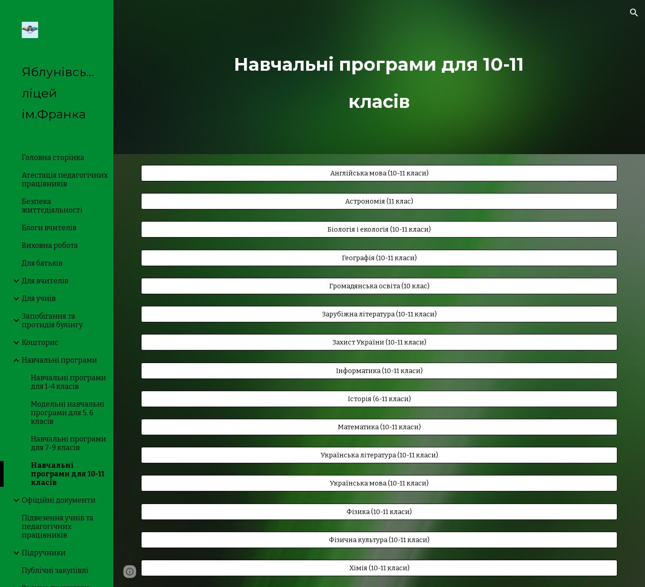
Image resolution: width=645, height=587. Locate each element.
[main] (379, 77)
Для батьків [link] (42, 263)
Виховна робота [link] (50, 245)
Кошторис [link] (40, 342)
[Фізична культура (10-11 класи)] (379, 539)
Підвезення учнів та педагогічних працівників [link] (57, 526)
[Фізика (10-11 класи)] (379, 511)
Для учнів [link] (39, 298)
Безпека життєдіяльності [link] (52, 205)
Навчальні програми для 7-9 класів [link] (68, 443)
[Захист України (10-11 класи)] (379, 342)
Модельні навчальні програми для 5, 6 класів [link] (67, 413)
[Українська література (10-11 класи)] (379, 455)
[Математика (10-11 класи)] (379, 426)
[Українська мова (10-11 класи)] (379, 483)
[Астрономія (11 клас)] (379, 201)
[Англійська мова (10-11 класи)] (379, 173)
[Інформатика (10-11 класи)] (379, 370)
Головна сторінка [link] (53, 157)
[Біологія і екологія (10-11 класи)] (379, 229)
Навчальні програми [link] (59, 360)
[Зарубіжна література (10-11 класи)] (379, 314)
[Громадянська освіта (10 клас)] (379, 285)
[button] (634, 13)
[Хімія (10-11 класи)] (379, 567)
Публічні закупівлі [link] (55, 570)
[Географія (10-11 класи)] (379, 257)
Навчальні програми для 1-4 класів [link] (68, 382)
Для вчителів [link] (45, 281)
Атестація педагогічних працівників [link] (65, 179)
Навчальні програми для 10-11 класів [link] (67, 474)
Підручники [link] (44, 552)
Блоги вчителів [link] (49, 227)
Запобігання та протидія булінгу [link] (52, 320)
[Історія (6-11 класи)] (379, 398)
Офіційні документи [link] (59, 500)
